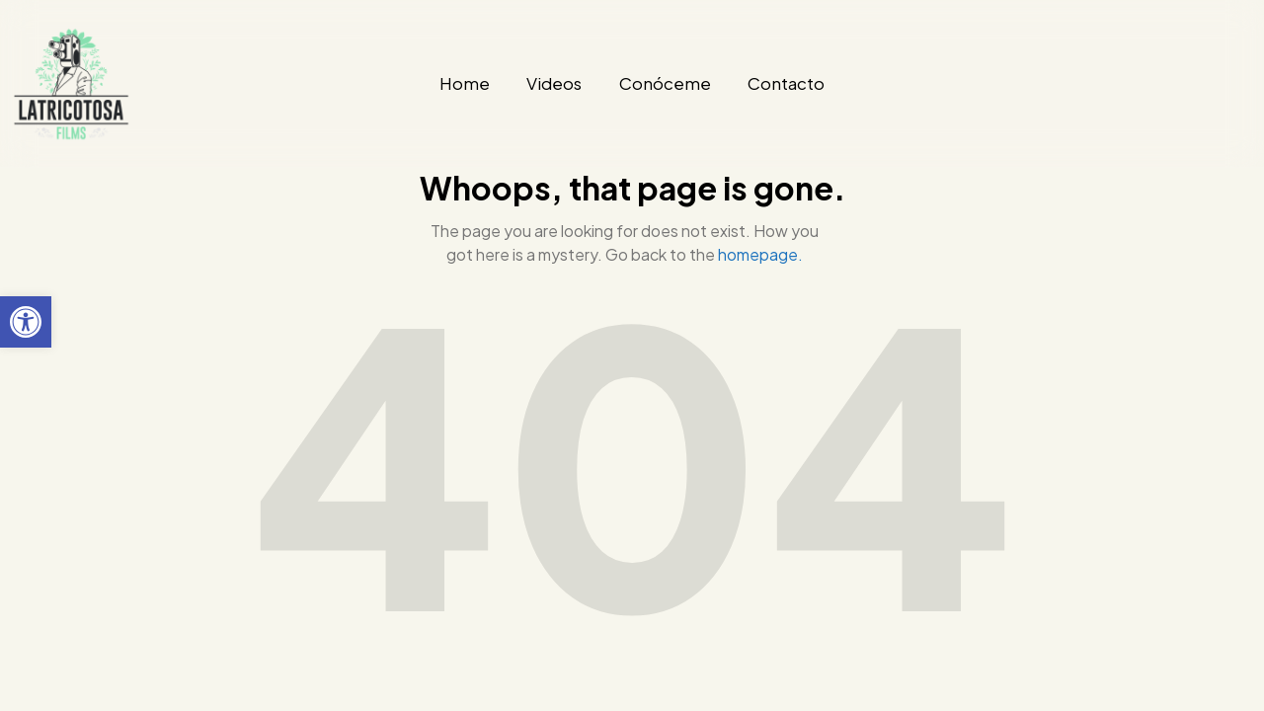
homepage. (760, 254)
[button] (25, 322)
